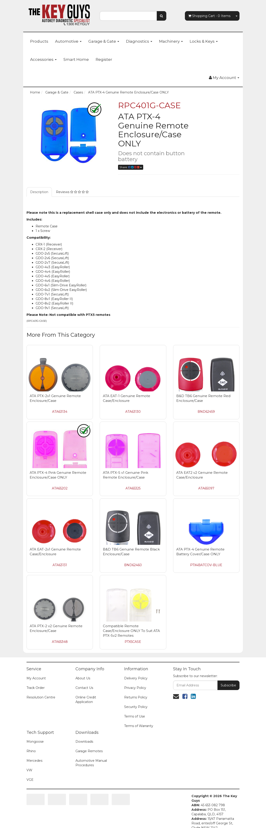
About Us (82, 671)
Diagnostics (139, 41)
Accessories (43, 59)
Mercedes (34, 754)
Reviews (72, 185)
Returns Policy (135, 690)
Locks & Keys (204, 41)
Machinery (171, 41)
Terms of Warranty (138, 719)
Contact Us (84, 681)
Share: (130, 167)
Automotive (68, 41)
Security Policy (136, 700)
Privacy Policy (135, 681)
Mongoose (35, 735)
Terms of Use (134, 710)
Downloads (84, 735)
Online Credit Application (85, 692)
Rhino (31, 744)
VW (29, 763)
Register (104, 59)
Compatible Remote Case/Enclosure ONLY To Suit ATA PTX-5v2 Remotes (131, 624)
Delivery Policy (136, 671)
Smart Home (76, 59)
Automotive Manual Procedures (91, 756)
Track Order (36, 681)
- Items (209, 16)
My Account (36, 671)
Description (39, 185)
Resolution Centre (41, 690)
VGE (30, 773)
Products (39, 41)
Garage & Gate (103, 41)
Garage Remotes (89, 744)
